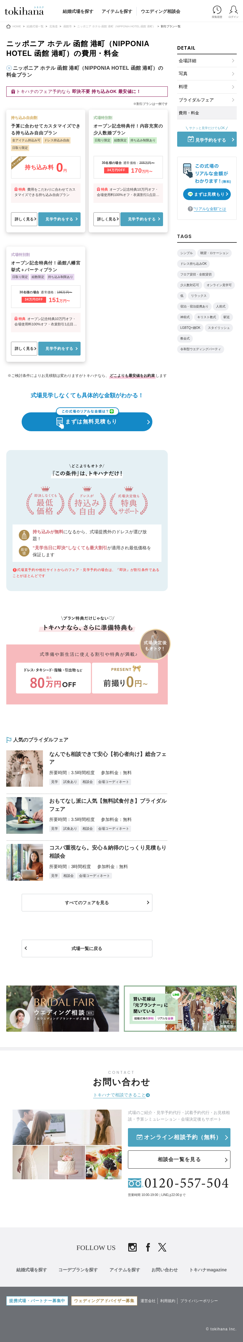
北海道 (53, 26)
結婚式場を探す (78, 11)
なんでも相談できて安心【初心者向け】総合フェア (106, 759)
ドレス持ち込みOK (193, 263)
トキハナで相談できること (119, 1097)
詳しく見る (24, 219)
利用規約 (169, 1300)
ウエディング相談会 (160, 11)
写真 (183, 73)
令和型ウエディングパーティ (200, 349)
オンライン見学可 (219, 285)
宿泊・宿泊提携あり (194, 306)
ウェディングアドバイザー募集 (105, 1300)
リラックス (199, 295)
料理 (183, 86)
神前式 (185, 317)
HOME (17, 26)
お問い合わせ (166, 1270)
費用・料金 (189, 113)
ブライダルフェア (196, 99)
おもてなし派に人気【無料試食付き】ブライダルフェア (106, 806)
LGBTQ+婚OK (190, 327)
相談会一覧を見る (179, 1161)
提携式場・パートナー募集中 (37, 1300)
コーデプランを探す (77, 1270)
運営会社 (149, 1300)
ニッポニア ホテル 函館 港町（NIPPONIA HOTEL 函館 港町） (116, 26)
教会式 (185, 338)
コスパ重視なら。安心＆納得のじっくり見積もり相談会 (106, 854)
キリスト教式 (206, 317)
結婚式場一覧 (35, 26)
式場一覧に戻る (87, 951)
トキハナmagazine (210, 1270)
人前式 (220, 306)
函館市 (67, 26)
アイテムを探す (117, 11)
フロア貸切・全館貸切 (196, 274)
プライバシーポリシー (201, 1300)
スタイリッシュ (219, 327)
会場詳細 (187, 60)
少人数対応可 (189, 285)
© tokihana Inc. (221, 1329)
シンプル (186, 253)
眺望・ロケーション (214, 253)
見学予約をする (59, 219)
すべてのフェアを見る (87, 905)
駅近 (227, 317)
